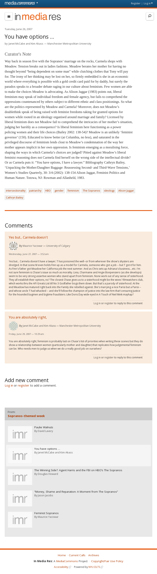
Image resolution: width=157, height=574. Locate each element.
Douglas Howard (48, 473)
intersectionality (15, 190)
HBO (48, 190)
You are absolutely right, (28, 317)
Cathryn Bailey (14, 197)
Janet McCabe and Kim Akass (26, 43)
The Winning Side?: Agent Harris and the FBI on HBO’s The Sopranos (78, 470)
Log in (147, 3)
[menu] (9, 16)
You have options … (47, 448)
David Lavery (45, 431)
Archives (93, 554)
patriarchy (35, 190)
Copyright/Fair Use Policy (107, 560)
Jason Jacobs (45, 494)
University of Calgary (58, 246)
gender (59, 190)
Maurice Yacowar (33, 246)
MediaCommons (67, 560)
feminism (73, 190)
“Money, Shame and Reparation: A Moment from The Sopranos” (76, 491)
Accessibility (61, 566)
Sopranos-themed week (26, 416)
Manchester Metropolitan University (69, 43)
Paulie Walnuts (43, 427)
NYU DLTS (94, 566)
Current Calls (77, 554)
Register (135, 3)
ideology (109, 190)
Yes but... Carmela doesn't (28, 237)
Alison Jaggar (126, 190)
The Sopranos (91, 190)
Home (62, 554)
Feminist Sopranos (46, 512)
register (108, 303)
